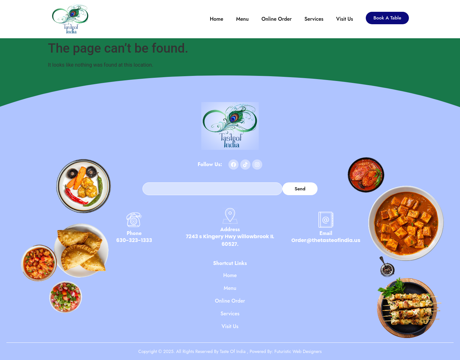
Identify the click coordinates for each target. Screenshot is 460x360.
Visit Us (344, 19)
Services (313, 19)
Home (216, 19)
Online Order (277, 19)
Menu (242, 19)
